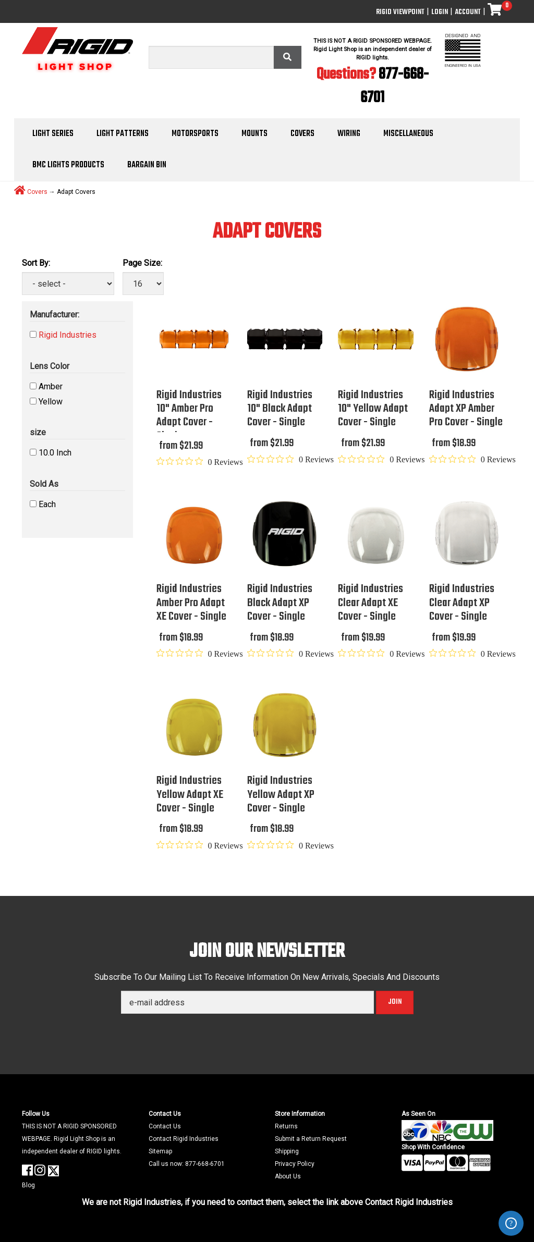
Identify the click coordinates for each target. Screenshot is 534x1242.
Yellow (51, 402)
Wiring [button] (348, 134)
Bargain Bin (146, 165)
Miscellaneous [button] (408, 134)
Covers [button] (302, 134)
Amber (51, 386)
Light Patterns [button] (122, 134)
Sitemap (160, 1151)
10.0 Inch (55, 453)
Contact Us (165, 1126)
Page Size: (142, 263)
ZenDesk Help (511, 1223)
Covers (37, 191)
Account (468, 12)
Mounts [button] (254, 134)
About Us (288, 1176)
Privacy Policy (294, 1163)
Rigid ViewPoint (400, 12)
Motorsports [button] (195, 134)
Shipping (287, 1151)
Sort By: (36, 263)
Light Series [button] (53, 134)
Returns (286, 1126)
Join (395, 1002)
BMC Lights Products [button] (68, 165)
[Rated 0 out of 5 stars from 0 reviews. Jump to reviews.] (199, 462)
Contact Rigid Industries (184, 1138)
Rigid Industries (67, 335)
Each (47, 504)
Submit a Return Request (311, 1138)
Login (439, 12)
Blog (28, 1185)
